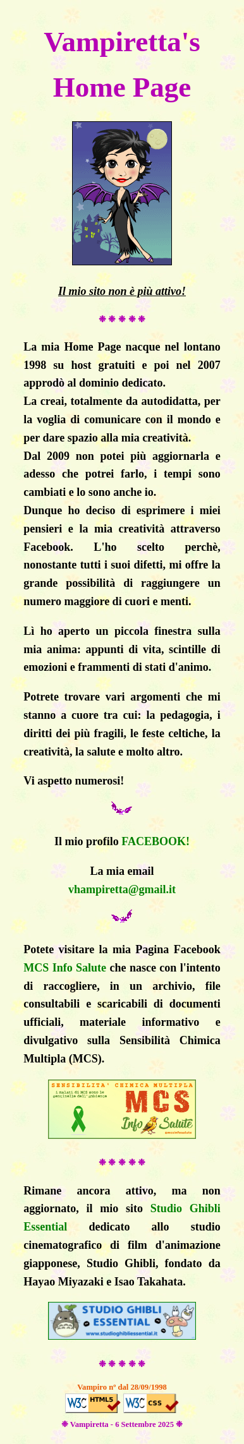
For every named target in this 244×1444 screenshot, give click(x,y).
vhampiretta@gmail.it (122, 889)
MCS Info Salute (64, 967)
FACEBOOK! (155, 841)
